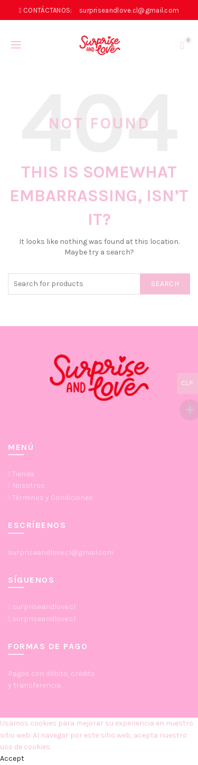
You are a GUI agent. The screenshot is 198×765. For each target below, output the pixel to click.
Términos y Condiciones (52, 497)
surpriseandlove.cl (44, 606)
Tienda (23, 473)
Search (165, 283)
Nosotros (28, 485)
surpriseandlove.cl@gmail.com (61, 552)
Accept (12, 758)
